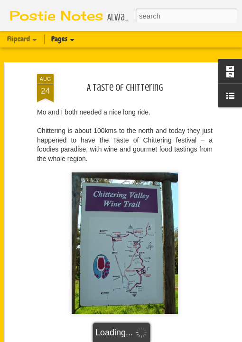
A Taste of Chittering (125, 87)
